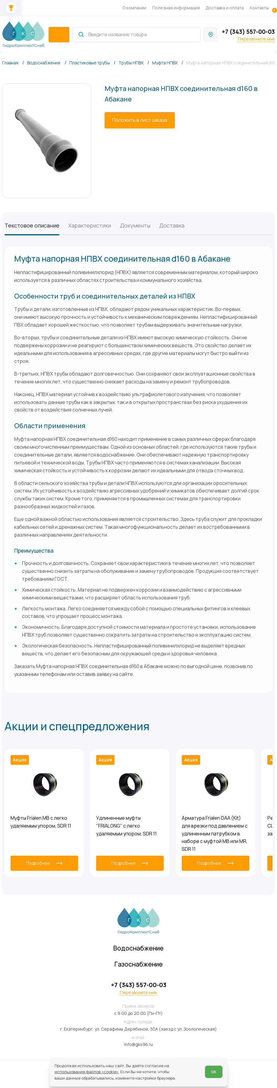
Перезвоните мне (256, 39)
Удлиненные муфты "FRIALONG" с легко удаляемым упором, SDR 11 (126, 826)
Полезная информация (176, 8)
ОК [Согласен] (213, 1071)
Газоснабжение (139, 964)
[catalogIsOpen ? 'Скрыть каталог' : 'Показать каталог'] (59, 34)
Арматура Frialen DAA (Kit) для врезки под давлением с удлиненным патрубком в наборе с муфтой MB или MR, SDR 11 (214, 833)
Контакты (259, 8)
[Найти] (81, 34)
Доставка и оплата (225, 8)
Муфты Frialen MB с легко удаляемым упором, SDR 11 (41, 822)
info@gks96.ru (138, 1044)
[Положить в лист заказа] (140, 120)
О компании (134, 8)
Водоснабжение (138, 948)
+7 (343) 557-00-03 (248, 32)
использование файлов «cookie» (86, 1071)
